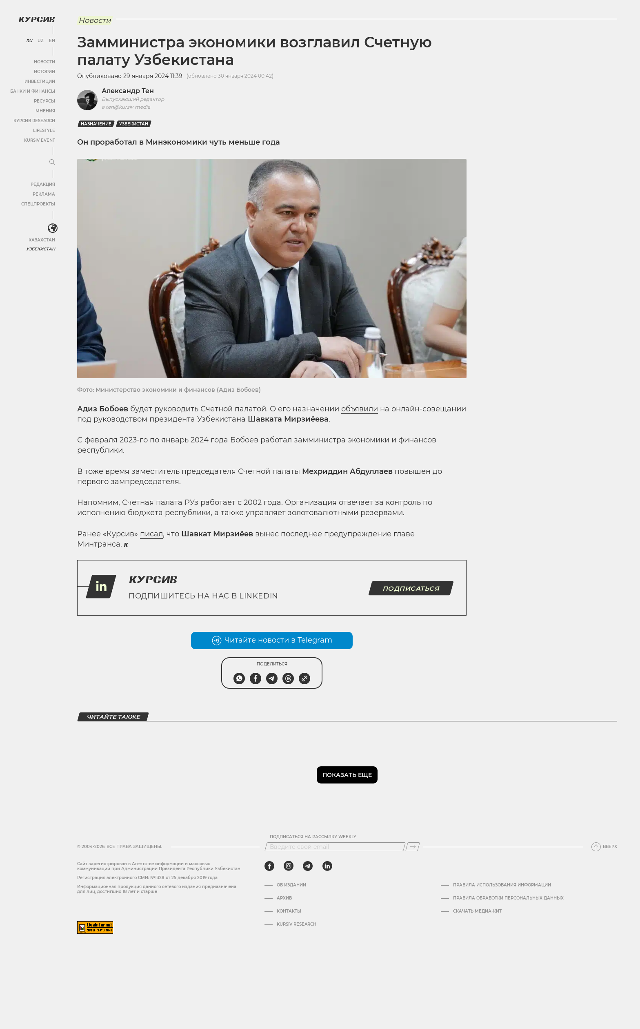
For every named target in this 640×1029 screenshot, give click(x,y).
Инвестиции (39, 81)
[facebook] (269, 866)
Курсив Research (34, 120)
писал (151, 533)
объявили (359, 408)
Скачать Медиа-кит (477, 911)
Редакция (43, 184)
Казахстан (42, 240)
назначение (96, 124)
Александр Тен (128, 91)
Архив (284, 898)
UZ (41, 40)
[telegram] (308, 866)
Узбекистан (40, 249)
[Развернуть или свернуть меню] (52, 162)
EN (52, 40)
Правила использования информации (502, 885)
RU (29, 40)
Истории (44, 71)
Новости (44, 62)
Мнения (45, 111)
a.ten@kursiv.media (126, 107)
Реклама (44, 194)
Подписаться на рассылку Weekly (313, 837)
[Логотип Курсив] (36, 19)
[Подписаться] (413, 846)
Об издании (291, 885)
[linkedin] (327, 866)
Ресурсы (44, 101)
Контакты (289, 911)
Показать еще (347, 775)
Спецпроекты (38, 204)
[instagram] (288, 866)
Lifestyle (44, 130)
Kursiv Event (39, 140)
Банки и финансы (32, 91)
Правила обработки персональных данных (508, 898)
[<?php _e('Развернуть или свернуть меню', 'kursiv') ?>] (53, 228)
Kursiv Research (296, 924)
